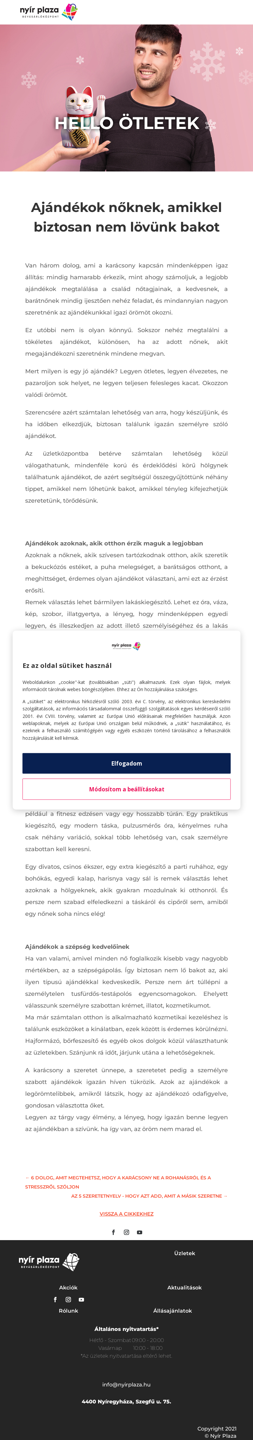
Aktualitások (184, 1288)
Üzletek (184, 1253)
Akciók (68, 1288)
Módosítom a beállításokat (126, 789)
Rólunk (68, 1311)
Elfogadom (126, 763)
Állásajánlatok (172, 1311)
